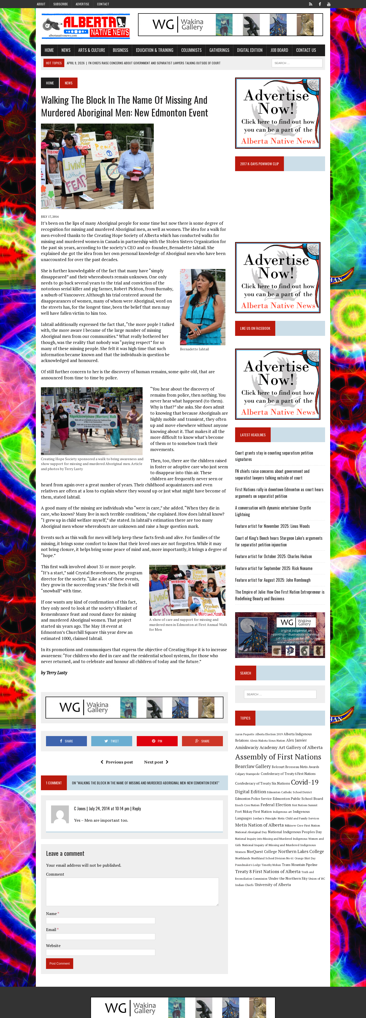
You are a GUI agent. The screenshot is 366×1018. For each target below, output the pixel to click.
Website (45, 923)
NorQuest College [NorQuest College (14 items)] (301, 846)
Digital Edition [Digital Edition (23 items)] (253, 793)
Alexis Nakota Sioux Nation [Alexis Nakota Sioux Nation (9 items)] (255, 742)
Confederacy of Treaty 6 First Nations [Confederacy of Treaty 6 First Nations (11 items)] (291, 775)
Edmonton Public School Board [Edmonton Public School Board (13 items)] (285, 799)
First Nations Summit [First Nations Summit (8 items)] (291, 806)
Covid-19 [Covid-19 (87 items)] (308, 783)
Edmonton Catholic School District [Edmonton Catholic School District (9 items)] (292, 793)
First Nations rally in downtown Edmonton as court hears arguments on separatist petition (282, 497)
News (58, 52)
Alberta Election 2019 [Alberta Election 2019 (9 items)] (271, 735)
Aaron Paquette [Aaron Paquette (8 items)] (247, 735)
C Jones (72, 787)
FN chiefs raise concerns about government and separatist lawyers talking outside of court (284, 478)
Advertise (82, 4)
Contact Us (298, 52)
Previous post (114, 740)
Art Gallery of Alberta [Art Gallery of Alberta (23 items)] (279, 748)
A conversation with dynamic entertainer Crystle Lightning (283, 512)
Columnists (183, 52)
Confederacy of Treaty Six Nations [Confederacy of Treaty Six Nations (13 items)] (265, 784)
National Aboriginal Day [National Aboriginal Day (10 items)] (290, 827)
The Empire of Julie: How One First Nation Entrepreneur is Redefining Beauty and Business (282, 593)
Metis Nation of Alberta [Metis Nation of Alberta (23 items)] (304, 820)
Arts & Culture (83, 52)
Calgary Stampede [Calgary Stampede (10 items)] (250, 775)
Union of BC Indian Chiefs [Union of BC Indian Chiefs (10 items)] (279, 880)
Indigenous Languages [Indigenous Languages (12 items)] (287, 813)
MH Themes (87, 1013)
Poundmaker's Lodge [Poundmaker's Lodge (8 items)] (292, 859)
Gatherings (211, 52)
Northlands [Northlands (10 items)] (292, 853)
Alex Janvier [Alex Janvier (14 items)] (284, 741)
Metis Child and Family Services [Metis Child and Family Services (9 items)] (258, 820)
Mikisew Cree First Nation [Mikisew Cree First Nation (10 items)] (255, 827)
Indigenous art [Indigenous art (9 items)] (259, 813)
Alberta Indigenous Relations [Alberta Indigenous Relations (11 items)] (307, 734)
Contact (103, 4)
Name (44, 891)
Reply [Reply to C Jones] (129, 787)
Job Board (271, 52)
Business (112, 52)
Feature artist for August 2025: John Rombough (275, 578)
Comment (47, 852)
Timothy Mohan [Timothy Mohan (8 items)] (315, 859)
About (41, 4)
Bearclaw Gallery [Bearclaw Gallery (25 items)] (255, 768)
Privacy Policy (307, 1013)
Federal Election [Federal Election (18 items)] (263, 806)
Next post (153, 740)
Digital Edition (242, 52)
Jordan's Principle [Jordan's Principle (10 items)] (317, 813)
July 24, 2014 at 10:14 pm (101, 787)
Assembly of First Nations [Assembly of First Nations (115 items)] (281, 758)
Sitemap (327, 1013)
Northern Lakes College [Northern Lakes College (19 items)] (261, 853)
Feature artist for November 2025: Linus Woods (275, 524)
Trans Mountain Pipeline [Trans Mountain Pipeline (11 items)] (255, 866)
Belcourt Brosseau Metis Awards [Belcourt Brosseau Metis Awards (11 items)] (298, 768)
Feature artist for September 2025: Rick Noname (276, 566)
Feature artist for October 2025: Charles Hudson (276, 554)
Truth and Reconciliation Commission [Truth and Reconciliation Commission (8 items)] (276, 874)
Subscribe (60, 4)
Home (41, 52)
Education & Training (146, 52)
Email (43, 907)
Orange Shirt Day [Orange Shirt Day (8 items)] (267, 859)
